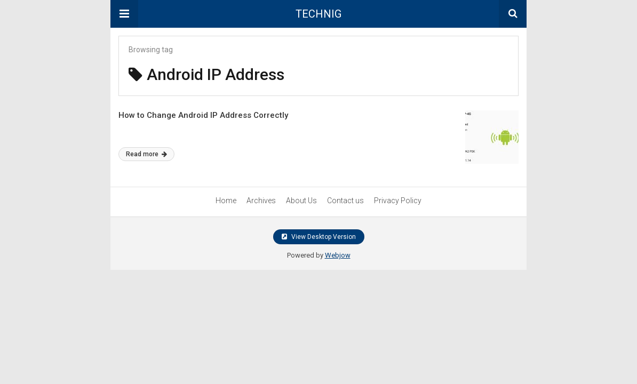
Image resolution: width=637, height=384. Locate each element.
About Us (301, 200)
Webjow (338, 255)
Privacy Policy (397, 200)
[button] (124, 14)
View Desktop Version (319, 237)
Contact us (345, 200)
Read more (146, 154)
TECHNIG (318, 13)
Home (226, 200)
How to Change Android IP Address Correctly (203, 115)
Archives (261, 200)
